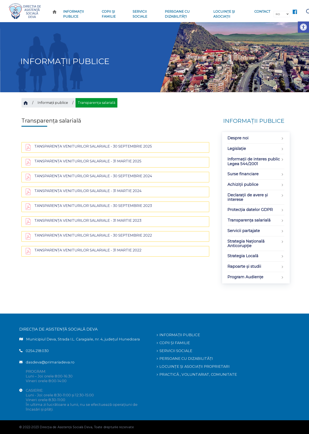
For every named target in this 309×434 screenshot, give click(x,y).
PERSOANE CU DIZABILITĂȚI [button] (177, 13)
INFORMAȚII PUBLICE (179, 335)
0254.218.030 (37, 351)
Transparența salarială (255, 220)
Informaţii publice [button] (73, 13)
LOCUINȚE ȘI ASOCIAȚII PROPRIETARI (194, 366)
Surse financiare (255, 174)
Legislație (255, 149)
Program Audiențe (255, 277)
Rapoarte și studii (255, 266)
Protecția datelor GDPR (255, 210)
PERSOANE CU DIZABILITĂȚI (186, 358)
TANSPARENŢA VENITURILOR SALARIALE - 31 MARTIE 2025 (87, 161)
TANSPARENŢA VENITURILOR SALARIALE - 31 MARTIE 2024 (88, 191)
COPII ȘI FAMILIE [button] (109, 13)
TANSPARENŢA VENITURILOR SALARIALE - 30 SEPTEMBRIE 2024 (93, 176)
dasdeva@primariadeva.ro (50, 362)
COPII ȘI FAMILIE (174, 342)
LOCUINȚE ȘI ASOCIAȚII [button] (224, 13)
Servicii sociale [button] (140, 13)
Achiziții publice (255, 185)
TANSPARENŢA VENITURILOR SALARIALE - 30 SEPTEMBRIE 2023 (93, 205)
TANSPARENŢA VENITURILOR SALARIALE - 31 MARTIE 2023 (87, 220)
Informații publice (53, 103)
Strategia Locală (255, 256)
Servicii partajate (255, 231)
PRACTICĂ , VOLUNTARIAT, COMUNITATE (198, 373)
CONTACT (262, 11)
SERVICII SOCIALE (175, 350)
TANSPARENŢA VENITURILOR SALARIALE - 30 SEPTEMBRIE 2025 (93, 146)
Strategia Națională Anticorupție (255, 243)
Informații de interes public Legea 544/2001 (255, 161)
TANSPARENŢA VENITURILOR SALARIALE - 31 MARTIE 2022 (87, 250)
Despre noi (255, 138)
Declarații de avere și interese (255, 197)
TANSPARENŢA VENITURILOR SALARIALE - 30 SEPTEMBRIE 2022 (93, 235)
